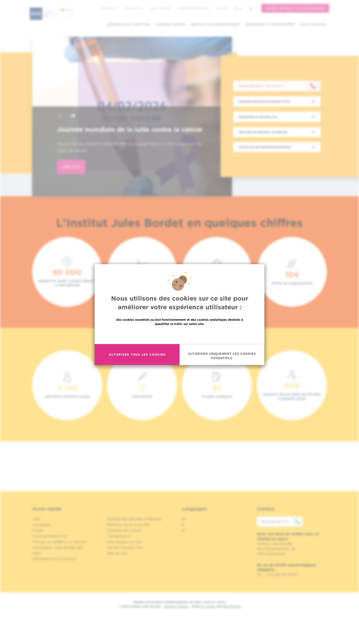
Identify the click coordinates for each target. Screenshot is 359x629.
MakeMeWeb (231, 606)
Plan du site (117, 553)
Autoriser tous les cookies (137, 354)
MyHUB (222, 8)
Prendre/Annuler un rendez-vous (264, 101)
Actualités (133, 8)
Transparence (119, 536)
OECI (36, 553)
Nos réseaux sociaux (125, 542)
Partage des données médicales (134, 519)
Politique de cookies (124, 530)
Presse (37, 530)
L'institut (107, 8)
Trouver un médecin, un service (59, 542)
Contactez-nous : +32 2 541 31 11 (260, 85)
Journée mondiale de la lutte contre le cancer (129, 129)
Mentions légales (176, 606)
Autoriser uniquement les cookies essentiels (222, 356)
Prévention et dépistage (129, 24)
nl (183, 530)
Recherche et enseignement (270, 24)
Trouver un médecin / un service (263, 132)
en (184, 519)
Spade (210, 606)
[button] (60, 116)
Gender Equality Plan (125, 548)
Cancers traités (170, 24)
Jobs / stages (160, 8)
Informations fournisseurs (54, 559)
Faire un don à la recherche (295, 8)
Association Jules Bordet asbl (58, 548)
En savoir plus (179, 334)
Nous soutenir (313, 24)
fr (238, 8)
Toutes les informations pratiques (264, 147)
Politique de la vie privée (128, 525)
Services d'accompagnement (215, 24)
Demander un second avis (257, 116)
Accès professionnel (193, 8)
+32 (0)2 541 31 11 (281, 522)
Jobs (36, 519)
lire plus (71, 167)
